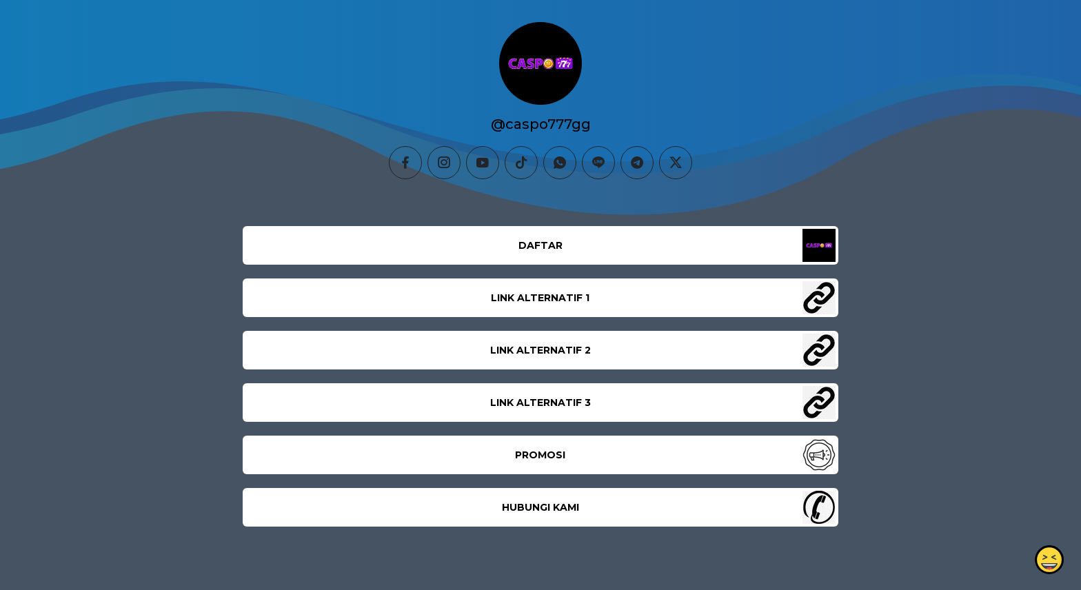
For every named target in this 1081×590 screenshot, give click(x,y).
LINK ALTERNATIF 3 (540, 402)
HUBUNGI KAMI (540, 507)
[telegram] (637, 162)
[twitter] (675, 162)
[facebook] (405, 162)
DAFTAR (540, 245)
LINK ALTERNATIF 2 (540, 350)
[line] (598, 162)
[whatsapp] (559, 162)
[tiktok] (521, 162)
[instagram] (444, 162)
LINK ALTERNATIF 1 (540, 298)
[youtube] (482, 162)
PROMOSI (540, 455)
